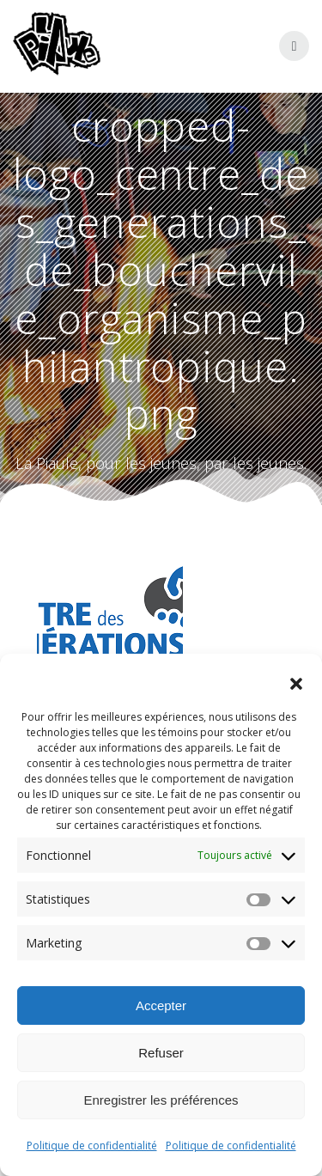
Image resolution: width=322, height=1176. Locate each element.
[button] (296, 683)
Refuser (161, 1052)
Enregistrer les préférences (160, 1100)
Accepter (161, 1005)
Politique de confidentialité (92, 1145)
